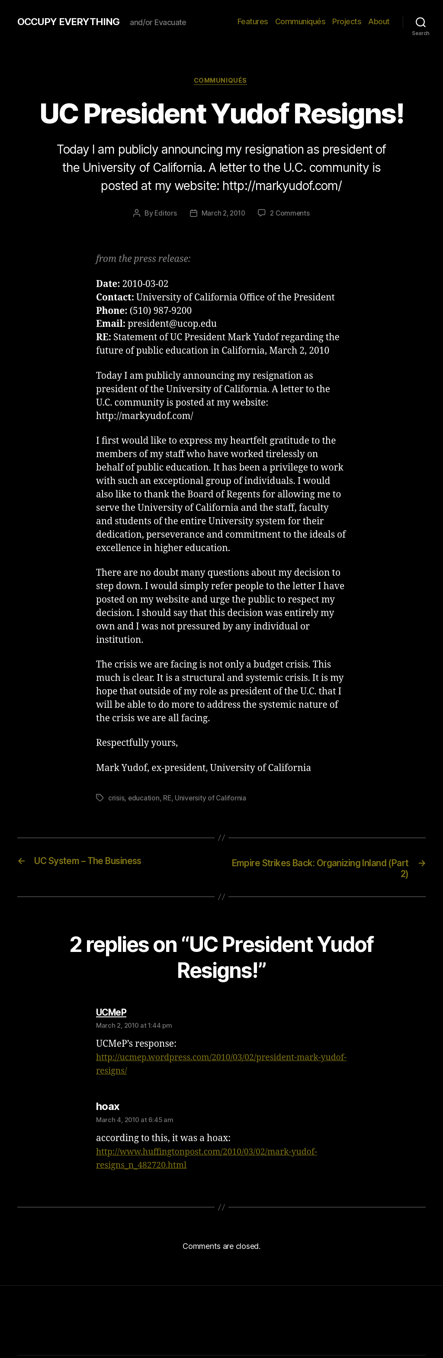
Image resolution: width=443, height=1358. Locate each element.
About (379, 21)
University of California (212, 799)
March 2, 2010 (223, 214)
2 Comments (291, 214)
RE (168, 799)
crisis (116, 799)
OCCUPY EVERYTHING (72, 21)
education (144, 799)
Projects (346, 21)
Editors (164, 214)
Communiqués (300, 21)
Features (253, 21)
